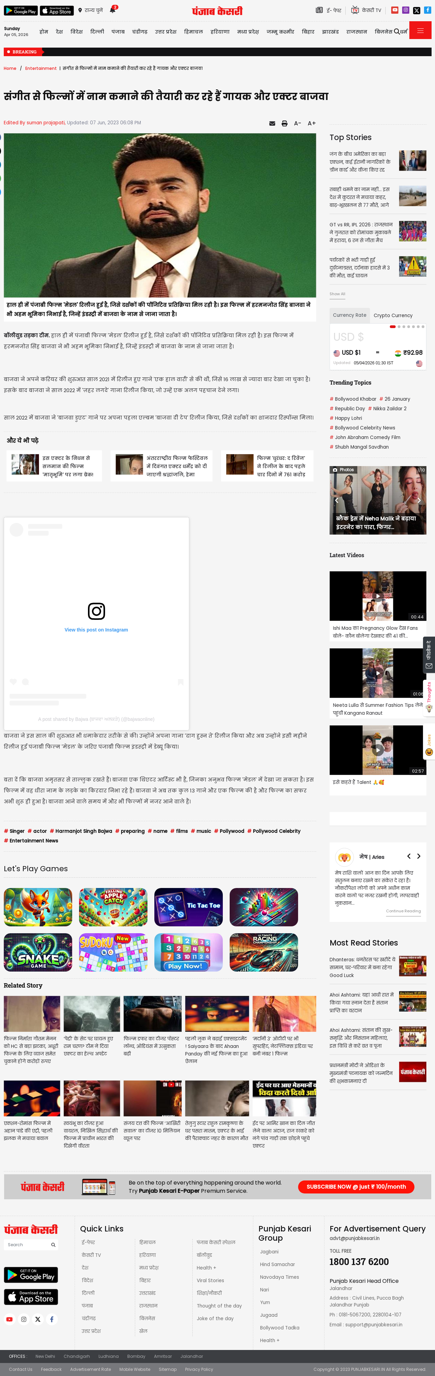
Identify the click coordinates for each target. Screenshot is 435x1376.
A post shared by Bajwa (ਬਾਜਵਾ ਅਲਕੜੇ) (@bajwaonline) (96, 719)
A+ (312, 123)
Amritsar (163, 1356)
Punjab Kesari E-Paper (170, 1191)
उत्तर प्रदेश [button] (166, 31)
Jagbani (269, 1252)
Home (10, 68)
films (179, 831)
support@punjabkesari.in (373, 1325)
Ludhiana (109, 1356)
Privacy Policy (199, 1369)
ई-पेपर (88, 1242)
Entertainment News (31, 841)
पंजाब (87, 1306)
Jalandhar (191, 1356)
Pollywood (229, 831)
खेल (143, 1331)
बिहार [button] (308, 31)
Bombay (136, 1356)
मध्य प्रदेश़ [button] (248, 31)
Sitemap (168, 1369)
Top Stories (351, 137)
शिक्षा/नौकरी (209, 1293)
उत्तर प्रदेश (91, 1331)
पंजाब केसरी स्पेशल (216, 1242)
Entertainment (41, 68)
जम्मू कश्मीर (280, 31)
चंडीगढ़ (88, 1318)
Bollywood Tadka (279, 1328)
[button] (337, 500)
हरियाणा (147, 1255)
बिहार (145, 1280)
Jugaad (269, 1315)
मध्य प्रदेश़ (148, 1268)
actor (37, 831)
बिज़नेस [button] (384, 31)
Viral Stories (210, 1280)
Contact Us (21, 1369)
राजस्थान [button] (356, 31)
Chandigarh (77, 1356)
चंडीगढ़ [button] (140, 31)
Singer (14, 831)
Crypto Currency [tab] (393, 315)
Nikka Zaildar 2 (387, 408)
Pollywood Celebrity (273, 831)
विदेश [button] (77, 31)
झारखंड (330, 31)
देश (85, 1268)
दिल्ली (97, 31)
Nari (264, 1290)
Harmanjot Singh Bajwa (81, 831)
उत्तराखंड (147, 1293)
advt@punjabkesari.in (355, 1238)
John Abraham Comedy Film (365, 437)
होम (43, 31)
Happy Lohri (346, 418)
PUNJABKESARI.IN (368, 1369)
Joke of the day (215, 1318)
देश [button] (59, 31)
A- (297, 123)
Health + (206, 1268)
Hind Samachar (277, 1264)
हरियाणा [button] (220, 31)
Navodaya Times (279, 1277)
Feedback (51, 1369)
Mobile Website (134, 1369)
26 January (394, 399)
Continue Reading (403, 911)
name (157, 831)
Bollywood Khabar (353, 399)
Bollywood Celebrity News (362, 428)
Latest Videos (347, 555)
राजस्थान (148, 1306)
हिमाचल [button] (193, 31)
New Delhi (45, 1356)
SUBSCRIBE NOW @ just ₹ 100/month (356, 1187)
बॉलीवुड (204, 1255)
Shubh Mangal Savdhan (359, 447)
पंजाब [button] (118, 31)
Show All (337, 294)
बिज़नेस (147, 1318)
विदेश (87, 1280)
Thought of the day (219, 1306)
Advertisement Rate (90, 1369)
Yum (265, 1302)
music (201, 831)
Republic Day (347, 408)
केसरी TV (91, 1255)
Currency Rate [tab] (350, 315)
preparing (130, 831)
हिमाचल (147, 1242)
